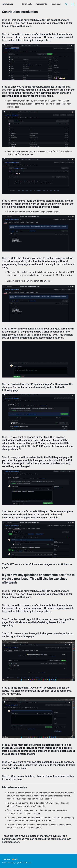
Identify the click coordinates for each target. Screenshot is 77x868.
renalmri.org (7, 4)
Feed (15, 859)
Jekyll (17, 863)
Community (26, 4)
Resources (55, 4)
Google (41, 806)
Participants (41, 4)
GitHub (6, 859)
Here (21, 275)
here (4, 40)
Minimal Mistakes (25, 863)
